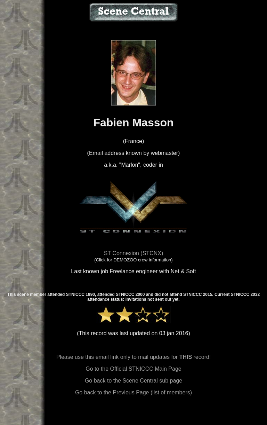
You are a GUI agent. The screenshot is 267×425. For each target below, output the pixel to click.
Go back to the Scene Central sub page (133, 381)
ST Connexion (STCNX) (133, 253)
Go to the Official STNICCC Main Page (133, 369)
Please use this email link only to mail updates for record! (133, 357)
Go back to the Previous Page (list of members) (133, 392)
